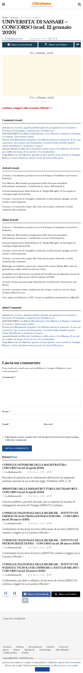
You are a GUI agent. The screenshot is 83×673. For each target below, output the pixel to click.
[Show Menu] (3, 4)
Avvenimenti (35, 649)
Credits (25, 655)
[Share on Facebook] (20, 45)
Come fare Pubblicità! (14, 621)
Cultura (50, 649)
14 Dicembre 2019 (37, 39)
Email (6, 426)
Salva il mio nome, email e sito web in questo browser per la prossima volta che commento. (41, 440)
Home (5, 17)
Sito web (48, 426)
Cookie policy (10, 655)
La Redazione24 (13, 474)
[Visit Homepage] (41, 4)
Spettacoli (29, 652)
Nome (6, 413)
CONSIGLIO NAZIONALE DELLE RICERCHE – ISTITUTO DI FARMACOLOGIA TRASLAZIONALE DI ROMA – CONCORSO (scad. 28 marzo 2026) (40, 518)
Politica (20, 649)
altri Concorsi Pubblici (31, 17)
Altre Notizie (62, 652)
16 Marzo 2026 (36, 474)
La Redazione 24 (13, 39)
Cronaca (7, 649)
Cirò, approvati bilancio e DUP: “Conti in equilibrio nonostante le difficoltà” (41, 298)
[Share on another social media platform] (77, 45)
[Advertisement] (41, 75)
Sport (6, 652)
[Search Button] (79, 4)
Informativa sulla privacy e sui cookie (58, 665)
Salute (16, 652)
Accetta (42, 669)
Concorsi (14, 17)
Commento (9, 378)
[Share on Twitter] (56, 45)
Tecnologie (45, 652)
